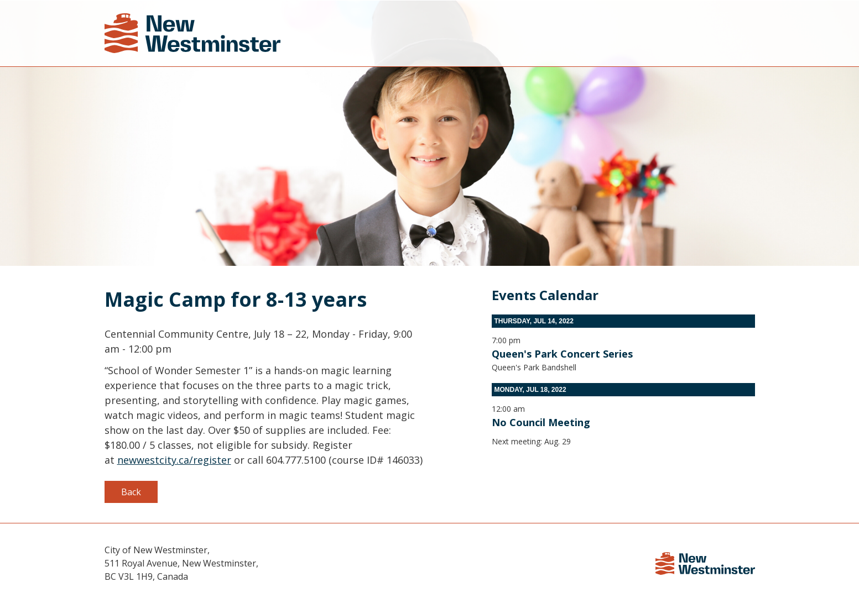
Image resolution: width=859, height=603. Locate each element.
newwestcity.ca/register (174, 459)
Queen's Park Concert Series (562, 353)
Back (131, 492)
